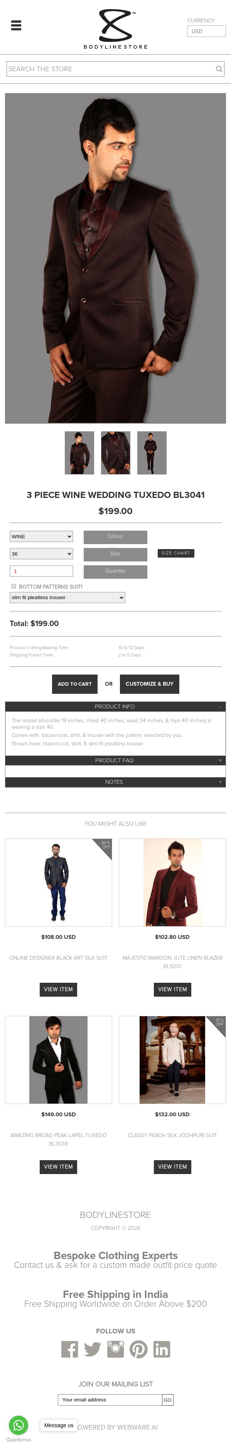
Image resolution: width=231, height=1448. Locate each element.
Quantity (115, 571)
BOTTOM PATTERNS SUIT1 (50, 587)
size (115, 553)
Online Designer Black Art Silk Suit (58, 958)
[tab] (115, 706)
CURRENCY (201, 20)
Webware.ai (137, 1427)
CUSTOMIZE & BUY (150, 684)
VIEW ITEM (58, 989)
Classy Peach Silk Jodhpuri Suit (172, 1135)
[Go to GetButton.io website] (18, 1440)
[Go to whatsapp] (18, 1425)
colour (115, 536)
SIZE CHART (176, 553)
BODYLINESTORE (115, 1215)
